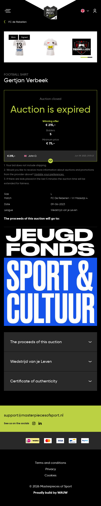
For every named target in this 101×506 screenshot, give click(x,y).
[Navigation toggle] (8, 10)
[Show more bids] (50, 161)
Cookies (50, 475)
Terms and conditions (50, 463)
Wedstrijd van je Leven (64, 210)
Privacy (50, 469)
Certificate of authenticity (50, 381)
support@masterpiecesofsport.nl (33, 415)
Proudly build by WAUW (50, 493)
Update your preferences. (49, 174)
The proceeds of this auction (50, 341)
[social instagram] (33, 423)
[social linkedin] (40, 423)
